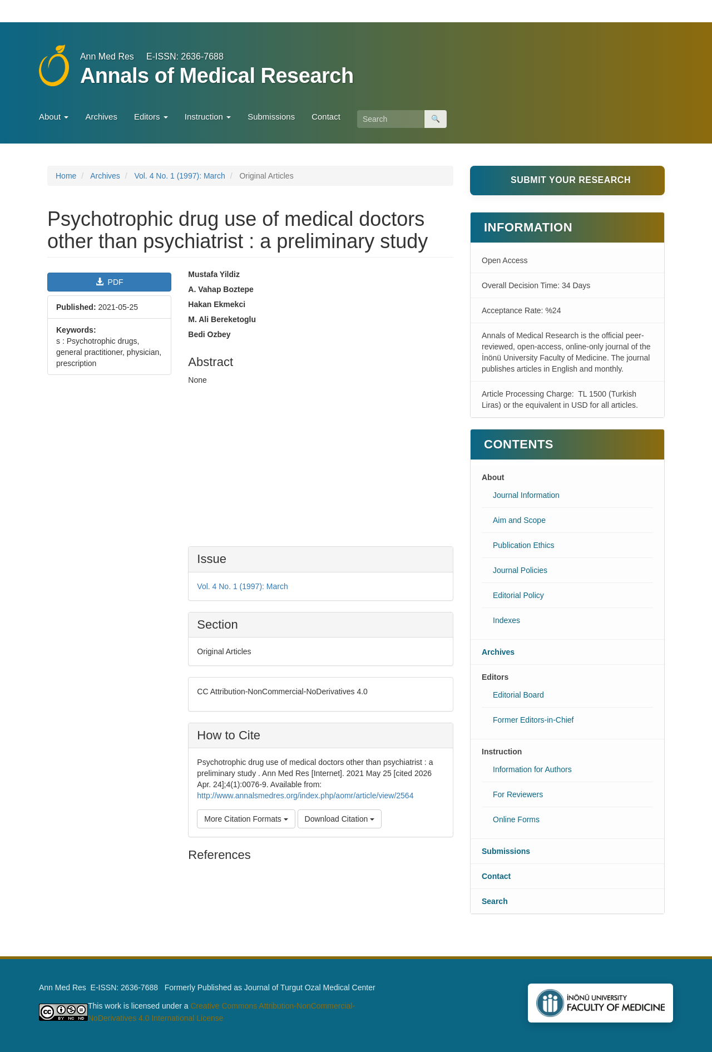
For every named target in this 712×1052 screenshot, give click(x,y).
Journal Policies (520, 570)
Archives (101, 116)
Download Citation (340, 818)
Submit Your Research (571, 180)
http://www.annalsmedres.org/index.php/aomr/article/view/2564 (305, 795)
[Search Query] (390, 119)
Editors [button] (151, 116)
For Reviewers (518, 794)
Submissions (271, 116)
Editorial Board (518, 694)
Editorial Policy (518, 595)
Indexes (506, 620)
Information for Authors (532, 769)
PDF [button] (109, 282)
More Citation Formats (246, 818)
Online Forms (516, 819)
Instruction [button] (208, 116)
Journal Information (526, 495)
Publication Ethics (524, 545)
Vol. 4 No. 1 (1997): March (179, 175)
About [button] (53, 116)
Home (66, 175)
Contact (326, 116)
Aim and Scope (519, 520)
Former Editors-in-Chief (533, 719)
